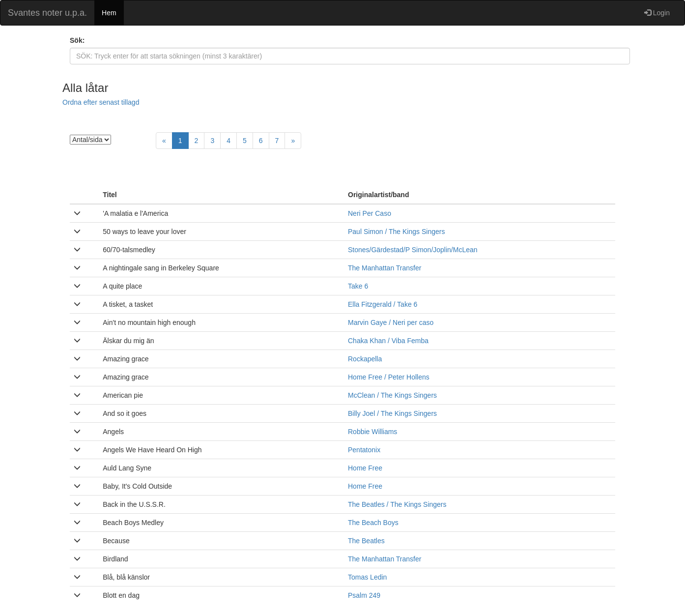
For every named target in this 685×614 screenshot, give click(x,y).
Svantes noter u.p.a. (47, 13)
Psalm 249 (364, 595)
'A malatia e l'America (135, 213)
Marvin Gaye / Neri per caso (390, 322)
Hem (109, 13)
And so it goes (124, 413)
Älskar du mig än (128, 341)
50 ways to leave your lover (144, 231)
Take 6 (358, 286)
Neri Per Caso (369, 213)
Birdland (115, 559)
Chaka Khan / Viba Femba (388, 341)
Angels (113, 432)
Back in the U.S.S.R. (134, 504)
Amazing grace (125, 359)
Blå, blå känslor (126, 577)
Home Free (365, 468)
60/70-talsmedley (129, 250)
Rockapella (365, 359)
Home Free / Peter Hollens (388, 377)
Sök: (77, 40)
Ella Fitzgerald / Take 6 (382, 304)
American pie (123, 395)
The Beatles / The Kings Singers (397, 504)
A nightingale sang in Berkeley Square (161, 268)
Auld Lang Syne (127, 468)
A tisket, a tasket (128, 304)
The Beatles (366, 541)
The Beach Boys (373, 522)
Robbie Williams (372, 432)
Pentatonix (364, 450)
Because (116, 541)
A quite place (122, 286)
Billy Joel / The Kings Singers (392, 413)
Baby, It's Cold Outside (137, 486)
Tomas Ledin (367, 577)
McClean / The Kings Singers (392, 395)
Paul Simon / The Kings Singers (396, 231)
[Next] (293, 140)
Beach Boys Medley (133, 522)
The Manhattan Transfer (384, 268)
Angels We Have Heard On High (152, 450)
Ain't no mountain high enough (149, 322)
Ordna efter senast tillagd (100, 102)
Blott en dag (121, 595)
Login (657, 13)
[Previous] (164, 140)
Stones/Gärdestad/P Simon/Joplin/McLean (413, 250)
